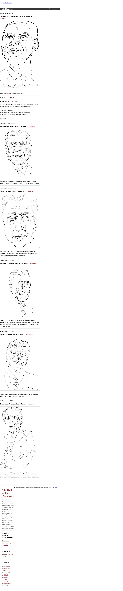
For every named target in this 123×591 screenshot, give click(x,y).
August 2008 (5, 581)
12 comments (14, 101)
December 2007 (6, 568)
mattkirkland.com (7, 3)
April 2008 (5, 575)
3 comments (30, 191)
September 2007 (6, 566)
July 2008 (4, 579)
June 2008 (4, 577)
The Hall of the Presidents (7, 493)
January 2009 (5, 586)
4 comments (31, 404)
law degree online (6, 93)
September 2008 (6, 583)
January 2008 (5, 570)
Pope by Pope (5, 541)
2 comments (32, 126)
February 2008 (6, 572)
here (56, 487)
